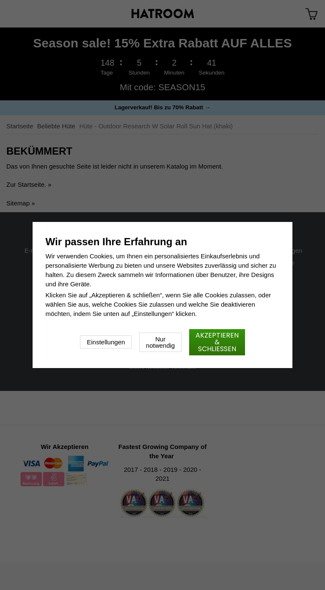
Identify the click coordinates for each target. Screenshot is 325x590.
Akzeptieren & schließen (217, 342)
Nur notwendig (160, 342)
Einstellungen (106, 342)
